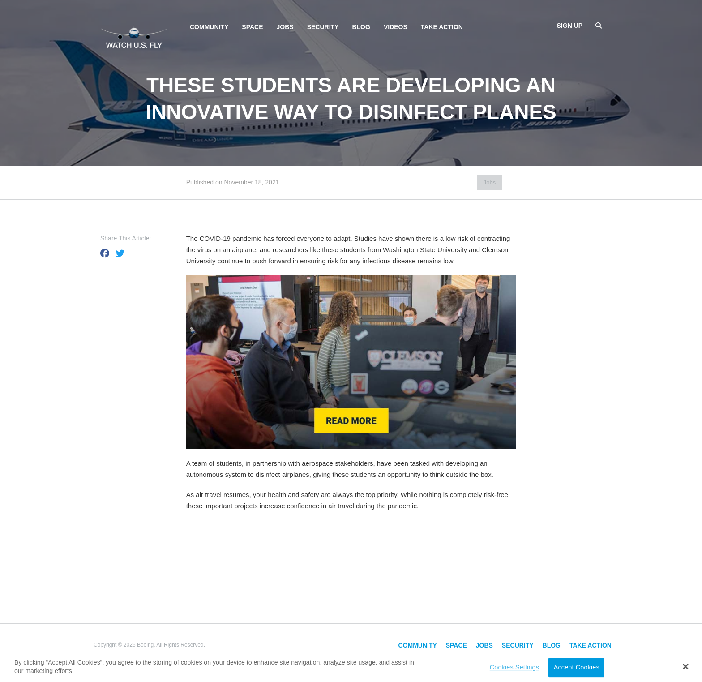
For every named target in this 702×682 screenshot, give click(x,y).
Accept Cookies (576, 667)
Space (252, 26)
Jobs (285, 26)
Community (209, 26)
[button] (686, 666)
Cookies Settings (514, 667)
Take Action (442, 26)
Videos (395, 26)
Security (323, 26)
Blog (361, 26)
